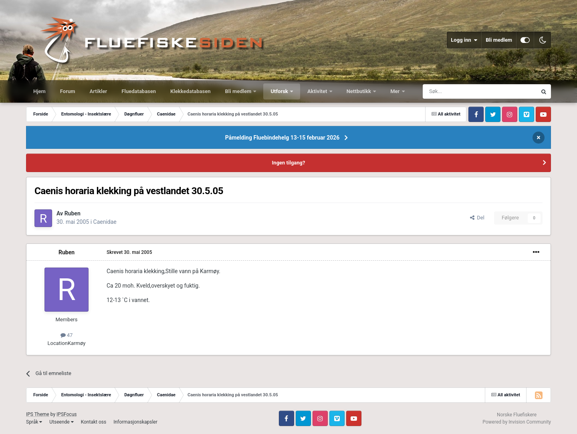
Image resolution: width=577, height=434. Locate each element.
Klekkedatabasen (190, 91)
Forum (67, 91)
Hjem (39, 91)
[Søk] (457, 91)
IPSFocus (66, 414)
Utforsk (279, 91)
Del (477, 218)
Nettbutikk (360, 91)
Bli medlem (499, 40)
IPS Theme (37, 414)
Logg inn (464, 40)
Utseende (61, 422)
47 (67, 335)
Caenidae (105, 222)
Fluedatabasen (138, 91)
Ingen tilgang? (288, 163)
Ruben (73, 213)
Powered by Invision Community (516, 422)
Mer (395, 91)
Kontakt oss (94, 422)
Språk (34, 422)
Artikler (98, 91)
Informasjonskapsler (135, 422)
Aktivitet (318, 91)
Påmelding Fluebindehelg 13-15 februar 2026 (282, 137)
